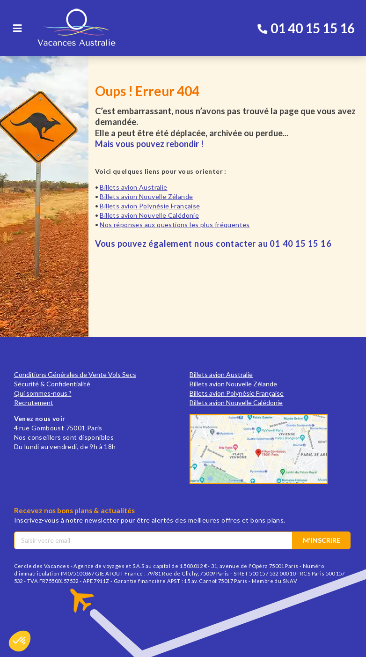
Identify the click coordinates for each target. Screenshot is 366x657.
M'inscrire (321, 540)
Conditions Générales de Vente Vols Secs (75, 374)
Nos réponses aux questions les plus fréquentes (174, 225)
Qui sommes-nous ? (43, 393)
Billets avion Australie (133, 187)
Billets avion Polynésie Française (150, 206)
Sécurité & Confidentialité (52, 384)
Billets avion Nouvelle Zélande (146, 196)
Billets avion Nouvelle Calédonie (149, 215)
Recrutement (33, 402)
